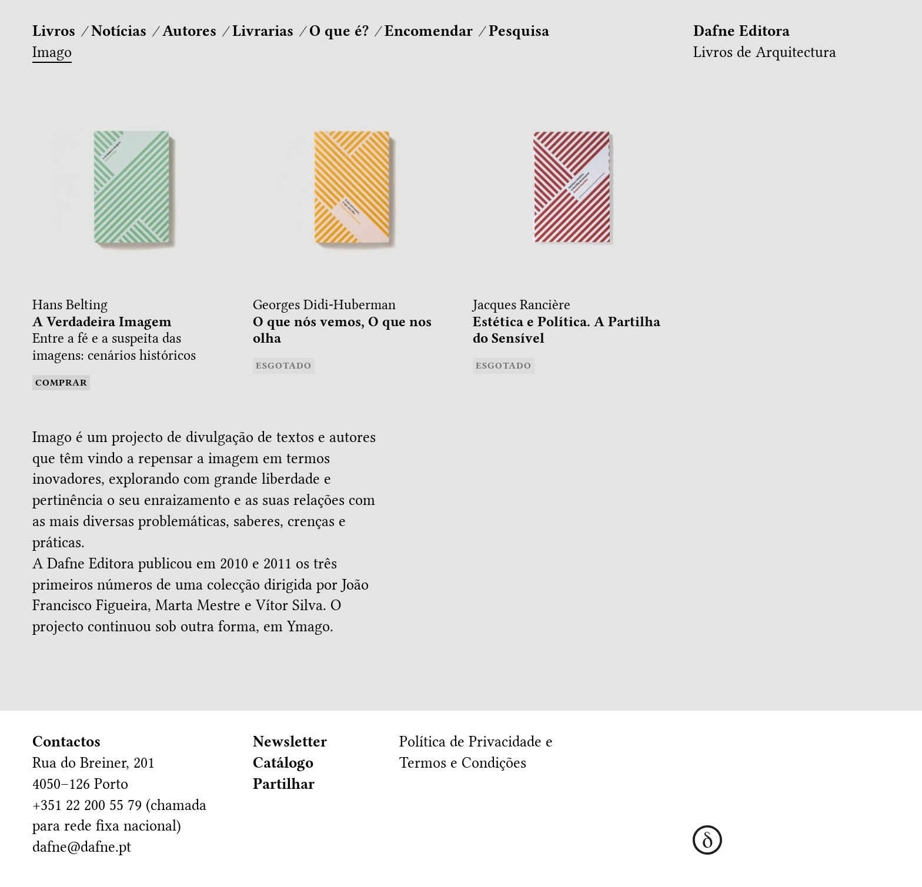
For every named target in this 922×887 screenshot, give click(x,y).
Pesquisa (519, 30)
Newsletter (290, 741)
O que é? (339, 30)
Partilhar (284, 783)
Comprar (61, 382)
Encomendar (429, 30)
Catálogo (283, 762)
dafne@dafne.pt (81, 846)
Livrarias (262, 30)
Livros (53, 30)
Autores (189, 30)
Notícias (118, 30)
